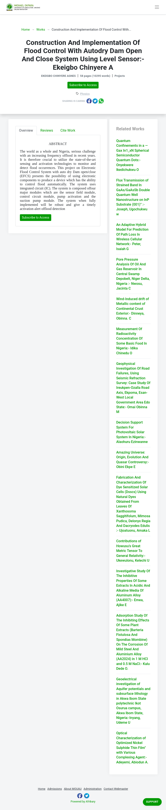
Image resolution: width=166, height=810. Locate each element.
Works (40, 30)
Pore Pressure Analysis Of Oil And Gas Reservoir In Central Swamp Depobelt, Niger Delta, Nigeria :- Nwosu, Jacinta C (133, 273)
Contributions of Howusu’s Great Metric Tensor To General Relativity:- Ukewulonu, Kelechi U (132, 551)
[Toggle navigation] (157, 7)
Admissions (54, 788)
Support (152, 801)
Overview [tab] (26, 130)
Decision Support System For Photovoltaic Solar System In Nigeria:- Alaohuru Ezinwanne (132, 432)
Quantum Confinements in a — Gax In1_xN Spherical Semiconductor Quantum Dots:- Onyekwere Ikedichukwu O (132, 155)
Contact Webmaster (116, 788)
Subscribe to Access (83, 85)
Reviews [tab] (46, 130)
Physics (85, 94)
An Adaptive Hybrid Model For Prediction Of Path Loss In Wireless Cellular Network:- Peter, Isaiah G (132, 237)
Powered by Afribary (83, 801)
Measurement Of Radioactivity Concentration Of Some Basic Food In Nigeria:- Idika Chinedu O (131, 341)
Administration (93, 788)
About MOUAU (72, 788)
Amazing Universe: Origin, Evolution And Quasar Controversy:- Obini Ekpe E (132, 459)
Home (25, 30)
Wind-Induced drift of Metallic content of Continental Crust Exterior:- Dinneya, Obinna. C (132, 308)
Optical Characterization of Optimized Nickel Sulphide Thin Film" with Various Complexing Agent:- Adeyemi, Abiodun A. (132, 747)
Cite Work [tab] (68, 130)
